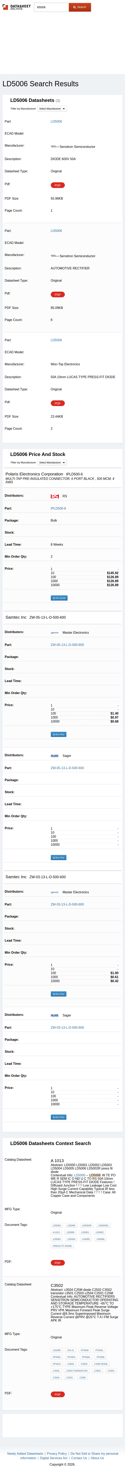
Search (79, 7)
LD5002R (86, 1225)
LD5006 (71, 1225)
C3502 (70, 1364)
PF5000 (85, 1350)
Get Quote (59, 598)
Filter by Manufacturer (23, 108)
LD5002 (100, 1232)
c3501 (97, 1370)
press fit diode (62, 1246)
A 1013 (56, 1232)
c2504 (56, 1377)
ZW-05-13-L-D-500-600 (67, 645)
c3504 (84, 1364)
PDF (58, 185)
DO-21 (71, 1350)
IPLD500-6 (58, 508)
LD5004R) (103, 1225)
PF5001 (99, 1350)
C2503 (111, 1370)
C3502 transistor (76, 1370)
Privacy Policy (57, 1453)
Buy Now (58, 734)
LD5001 (85, 1232)
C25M (82, 1377)
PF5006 (86, 1357)
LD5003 (57, 1239)
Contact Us (79, 1458)
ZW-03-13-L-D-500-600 (67, 904)
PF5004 (71, 1357)
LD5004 (71, 1239)
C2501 (69, 1377)
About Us (97, 1458)
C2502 (56, 1370)
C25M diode (101, 1364)
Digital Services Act (53, 1458)
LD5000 (80, 1175)
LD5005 (86, 1239)
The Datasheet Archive (17, 7)
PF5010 (57, 1364)
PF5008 (100, 1357)
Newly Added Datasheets (25, 1453)
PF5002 (57, 1357)
